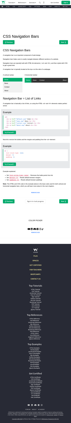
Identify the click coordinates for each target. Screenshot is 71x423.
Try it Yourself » (9, 132)
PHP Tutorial (35, 304)
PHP (50, 6)
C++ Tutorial (35, 308)
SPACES (35, 260)
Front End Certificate (35, 383)
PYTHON (37, 6)
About (6, 90)
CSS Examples (34, 350)
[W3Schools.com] (35, 251)
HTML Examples (35, 348)
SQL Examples (34, 355)
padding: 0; (14, 180)
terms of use (50, 415)
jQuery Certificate (35, 390)
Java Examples (34, 364)
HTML (8, 6)
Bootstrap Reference (34, 330)
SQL (30, 6)
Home (6, 79)
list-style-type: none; (19, 175)
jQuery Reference (34, 339)
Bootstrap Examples (34, 361)
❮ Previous (9, 42)
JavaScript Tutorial (35, 293)
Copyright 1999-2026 (17, 419)
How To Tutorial (36, 295)
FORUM (27, 409)
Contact (6, 87)
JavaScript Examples (34, 351)
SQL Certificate (35, 384)
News (6, 83)
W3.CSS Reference (34, 328)
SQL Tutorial (35, 297)
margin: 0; (13, 178)
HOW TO (57, 6)
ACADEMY (41, 409)
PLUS (35, 256)
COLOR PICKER (35, 220)
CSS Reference (34, 320)
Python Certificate (35, 386)
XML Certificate (35, 397)
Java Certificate (35, 392)
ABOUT (34, 409)
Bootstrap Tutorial (35, 302)
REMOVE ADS (35, 192)
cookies (55, 415)
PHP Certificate (35, 388)
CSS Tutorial (35, 291)
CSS (14, 6)
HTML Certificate (35, 377)
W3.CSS (65, 6)
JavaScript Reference (34, 322)
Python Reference (34, 326)
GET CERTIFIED (36, 265)
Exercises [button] (32, 2)
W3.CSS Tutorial (36, 300)
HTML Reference (35, 319)
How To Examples (34, 353)
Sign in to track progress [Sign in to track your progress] (35, 201)
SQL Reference (34, 324)
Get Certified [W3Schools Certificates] (55, 2)
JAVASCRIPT (22, 6)
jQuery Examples (34, 368)
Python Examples (34, 357)
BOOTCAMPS (35, 274)
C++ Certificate (35, 394)
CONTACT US (36, 279)
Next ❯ (63, 42)
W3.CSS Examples (34, 359)
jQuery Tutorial (35, 309)
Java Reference (34, 335)
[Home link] (3, 2)
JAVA (44, 6)
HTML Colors (35, 333)
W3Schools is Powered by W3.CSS (50, 419)
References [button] (22, 2)
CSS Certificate (35, 379)
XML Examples (34, 366)
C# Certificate (35, 395)
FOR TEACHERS (36, 269)
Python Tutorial (35, 298)
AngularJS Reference (34, 337)
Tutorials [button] (11, 2)
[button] (39, 2)
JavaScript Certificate (35, 381)
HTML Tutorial (35, 289)
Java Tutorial (35, 306)
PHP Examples (34, 362)
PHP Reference (34, 331)
